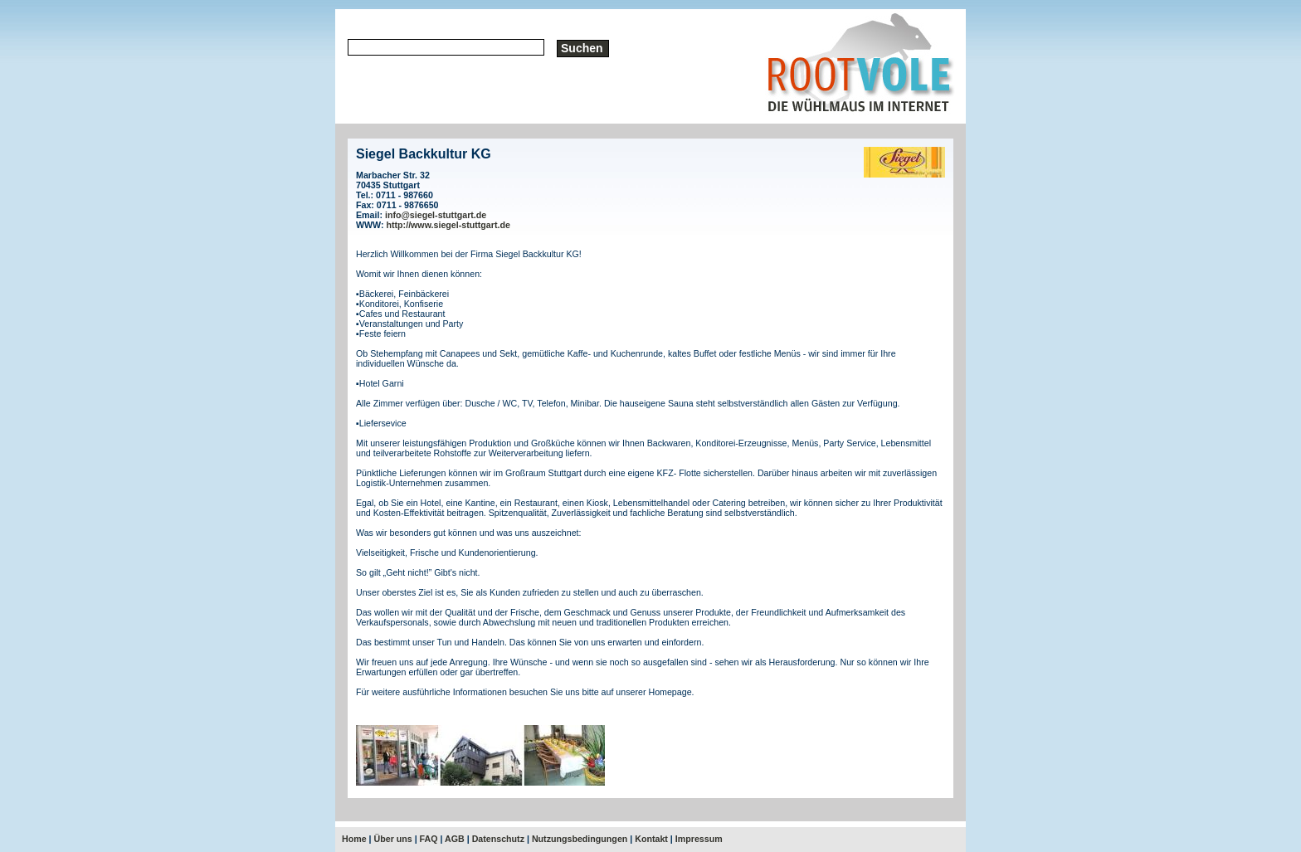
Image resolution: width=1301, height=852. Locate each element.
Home (354, 839)
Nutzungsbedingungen (579, 839)
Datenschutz (498, 839)
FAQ (429, 839)
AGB (455, 839)
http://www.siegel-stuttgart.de (448, 225)
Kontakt (651, 839)
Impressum (699, 839)
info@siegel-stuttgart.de (435, 215)
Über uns (393, 839)
